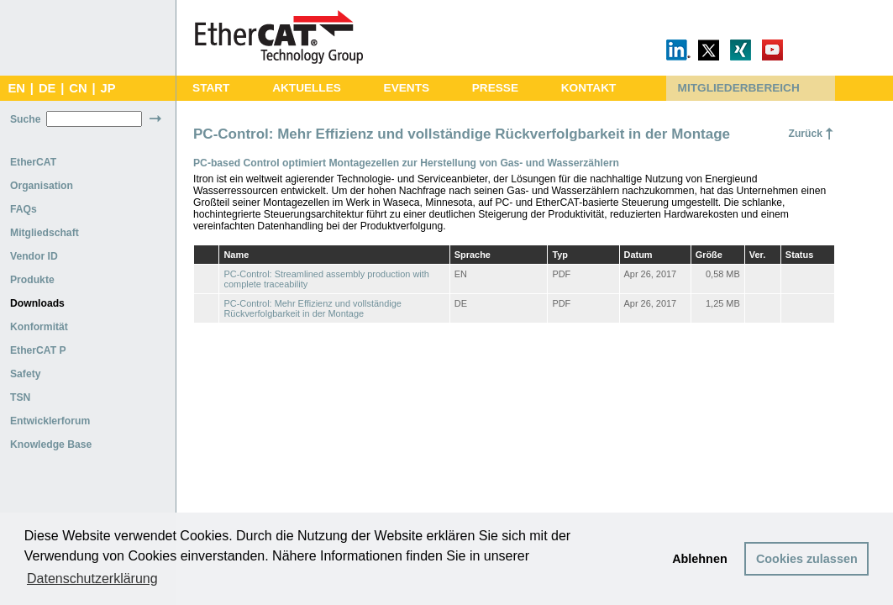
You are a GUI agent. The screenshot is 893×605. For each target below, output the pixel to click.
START (210, 88)
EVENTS (406, 88)
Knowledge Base (51, 444)
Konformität (39, 327)
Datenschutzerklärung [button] (92, 578)
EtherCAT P (38, 350)
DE (47, 88)
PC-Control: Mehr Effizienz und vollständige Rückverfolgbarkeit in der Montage (312, 308)
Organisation (41, 186)
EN (16, 88)
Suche (25, 119)
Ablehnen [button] (700, 559)
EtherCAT (33, 162)
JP (108, 88)
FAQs (23, 209)
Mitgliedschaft (44, 233)
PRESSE (495, 88)
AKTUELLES (306, 88)
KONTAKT (589, 88)
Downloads (37, 303)
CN (78, 88)
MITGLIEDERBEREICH (739, 88)
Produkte (32, 280)
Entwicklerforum (50, 421)
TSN (20, 397)
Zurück (805, 133)
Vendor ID (34, 256)
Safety (25, 374)
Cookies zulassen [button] (807, 559)
